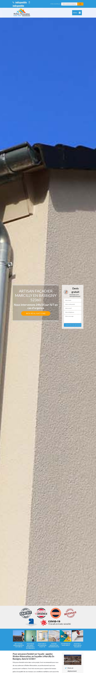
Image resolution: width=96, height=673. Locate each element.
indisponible (20, 2)
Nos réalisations (35, 313)
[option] (48, 336)
